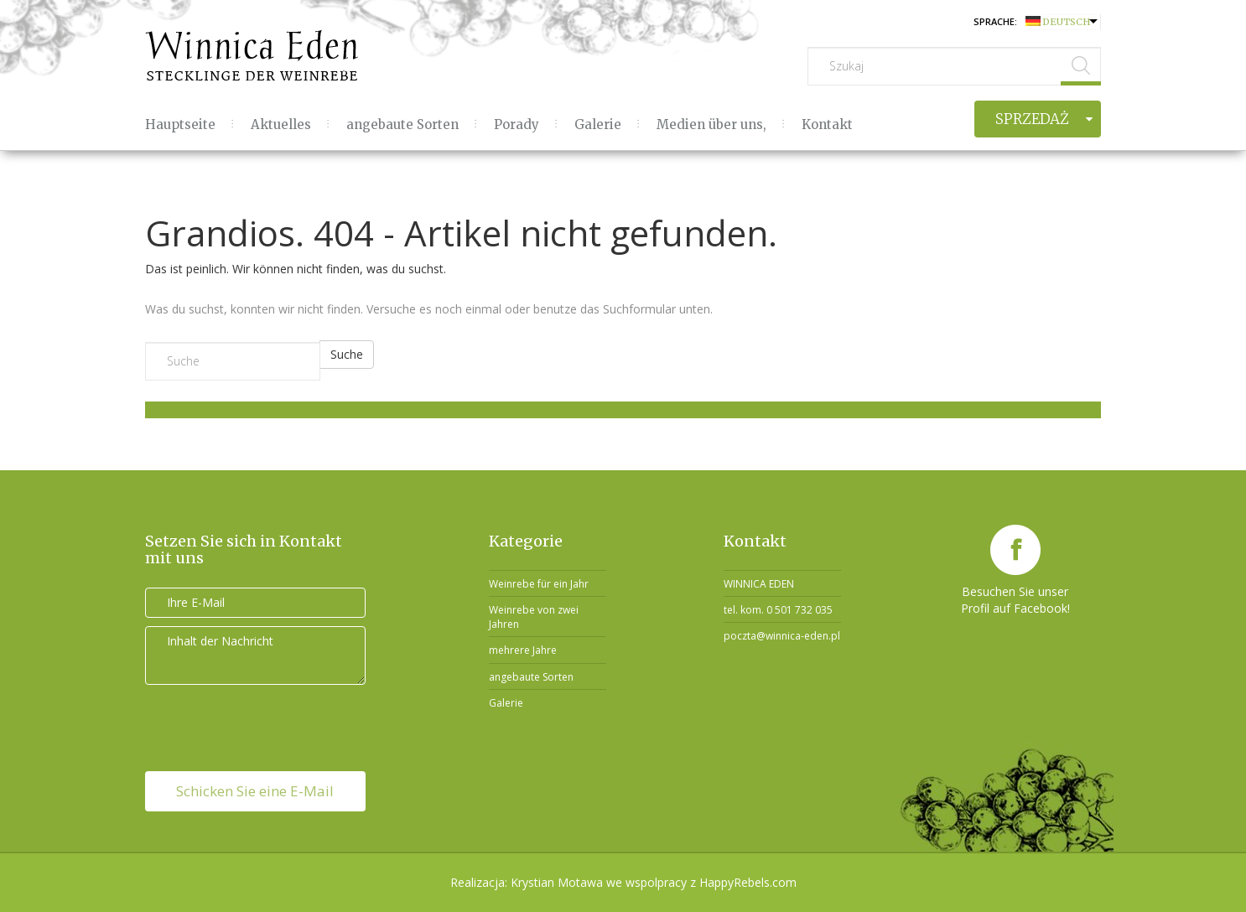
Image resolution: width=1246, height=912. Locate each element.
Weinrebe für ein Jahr (539, 584)
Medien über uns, (711, 124)
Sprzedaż (1032, 119)
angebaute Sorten (402, 124)
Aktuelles (281, 124)
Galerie (597, 124)
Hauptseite (180, 124)
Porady (516, 124)
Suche (346, 354)
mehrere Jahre (523, 650)
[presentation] (255, 725)
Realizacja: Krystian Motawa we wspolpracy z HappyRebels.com (623, 882)
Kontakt (827, 124)
